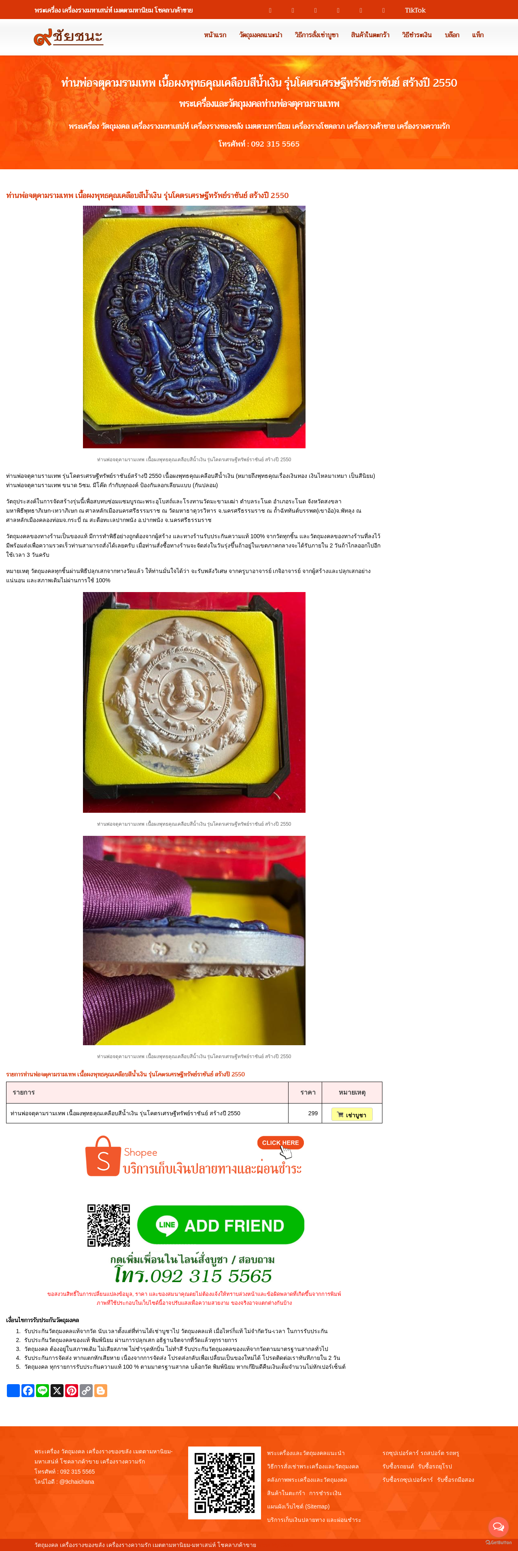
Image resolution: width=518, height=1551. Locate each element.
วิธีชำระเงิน (417, 35)
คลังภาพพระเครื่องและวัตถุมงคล (307, 1479)
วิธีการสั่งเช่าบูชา (316, 35)
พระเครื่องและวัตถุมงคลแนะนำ (306, 1453)
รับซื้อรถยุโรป (435, 1466)
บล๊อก (452, 35)
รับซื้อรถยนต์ (398, 1466)
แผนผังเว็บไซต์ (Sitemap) (298, 1506)
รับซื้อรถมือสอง (455, 1479)
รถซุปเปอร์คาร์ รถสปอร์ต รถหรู (420, 1453)
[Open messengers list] (498, 1527)
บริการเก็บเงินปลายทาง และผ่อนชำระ (314, 1520)
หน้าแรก (215, 35)
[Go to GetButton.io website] (499, 1542)
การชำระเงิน (325, 1493)
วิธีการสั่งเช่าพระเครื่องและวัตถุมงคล (313, 1466)
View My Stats (275, 1545)
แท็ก (478, 35)
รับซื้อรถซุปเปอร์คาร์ (407, 1479)
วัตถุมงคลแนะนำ (260, 35)
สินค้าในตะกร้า (370, 35)
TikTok (411, 10)
